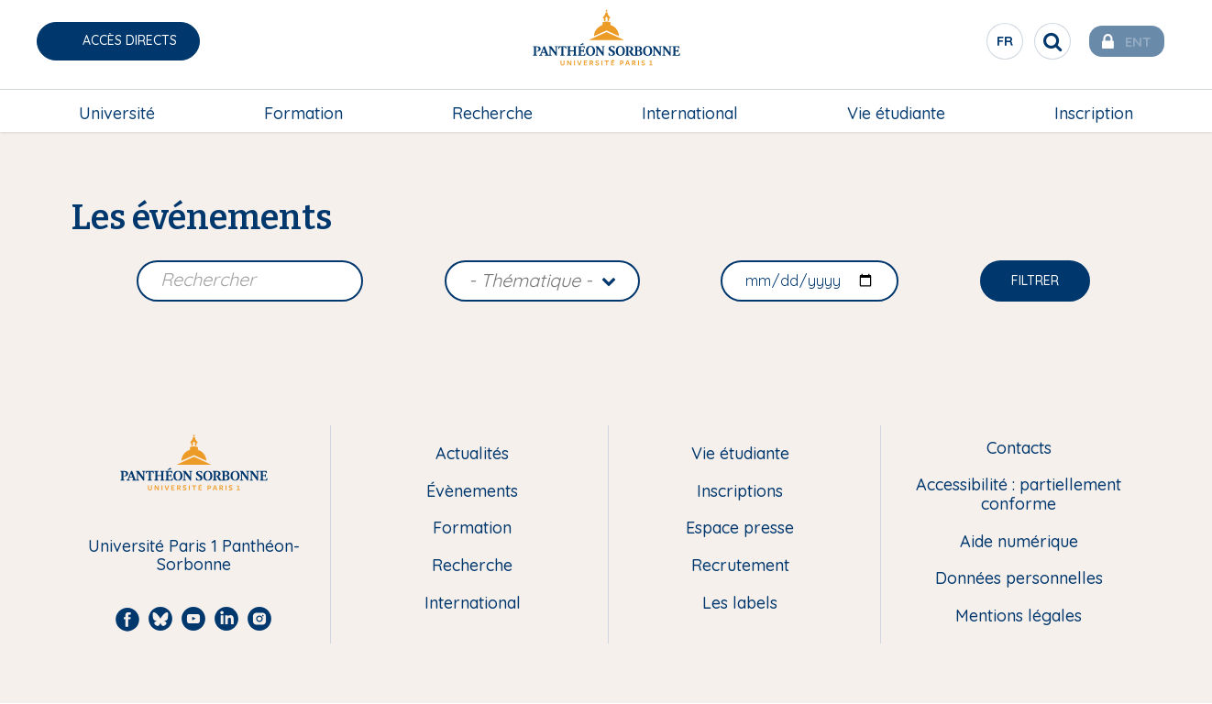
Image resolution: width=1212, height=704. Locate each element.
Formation (303, 106)
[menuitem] (117, 107)
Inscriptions (740, 491)
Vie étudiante (896, 106)
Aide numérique (1019, 542)
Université (117, 106)
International (690, 106)
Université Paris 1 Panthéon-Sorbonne (194, 556)
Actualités (472, 454)
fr (987, 45)
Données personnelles (1019, 578)
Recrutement (740, 566)
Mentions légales (1018, 616)
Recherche (492, 106)
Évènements (472, 491)
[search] (1034, 41)
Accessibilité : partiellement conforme (1018, 494)
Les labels (739, 603)
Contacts (1019, 448)
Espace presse (740, 528)
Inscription (1093, 106)
